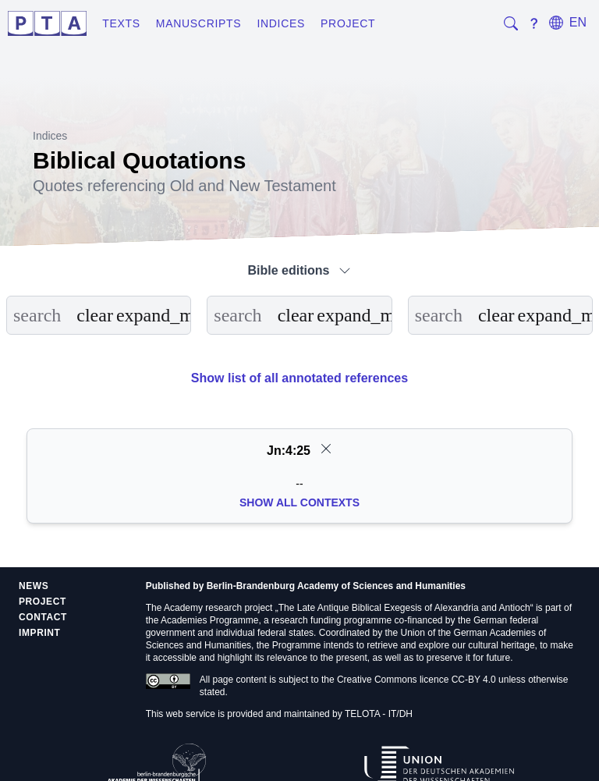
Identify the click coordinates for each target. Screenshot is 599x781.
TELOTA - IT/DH (379, 713)
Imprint (40, 632)
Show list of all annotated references (299, 378)
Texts (121, 23)
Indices (281, 23)
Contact (43, 617)
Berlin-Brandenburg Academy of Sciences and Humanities (336, 585)
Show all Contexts (299, 502)
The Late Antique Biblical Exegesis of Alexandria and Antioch (404, 607)
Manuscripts (199, 23)
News (33, 585)
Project (348, 23)
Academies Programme (209, 620)
